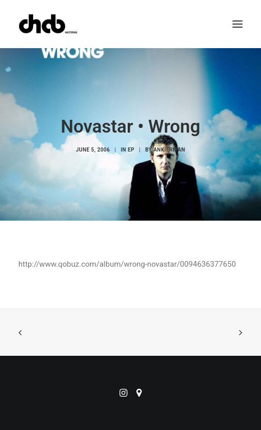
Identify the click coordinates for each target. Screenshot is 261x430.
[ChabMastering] (48, 24)
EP (131, 150)
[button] (237, 24)
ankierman (169, 150)
